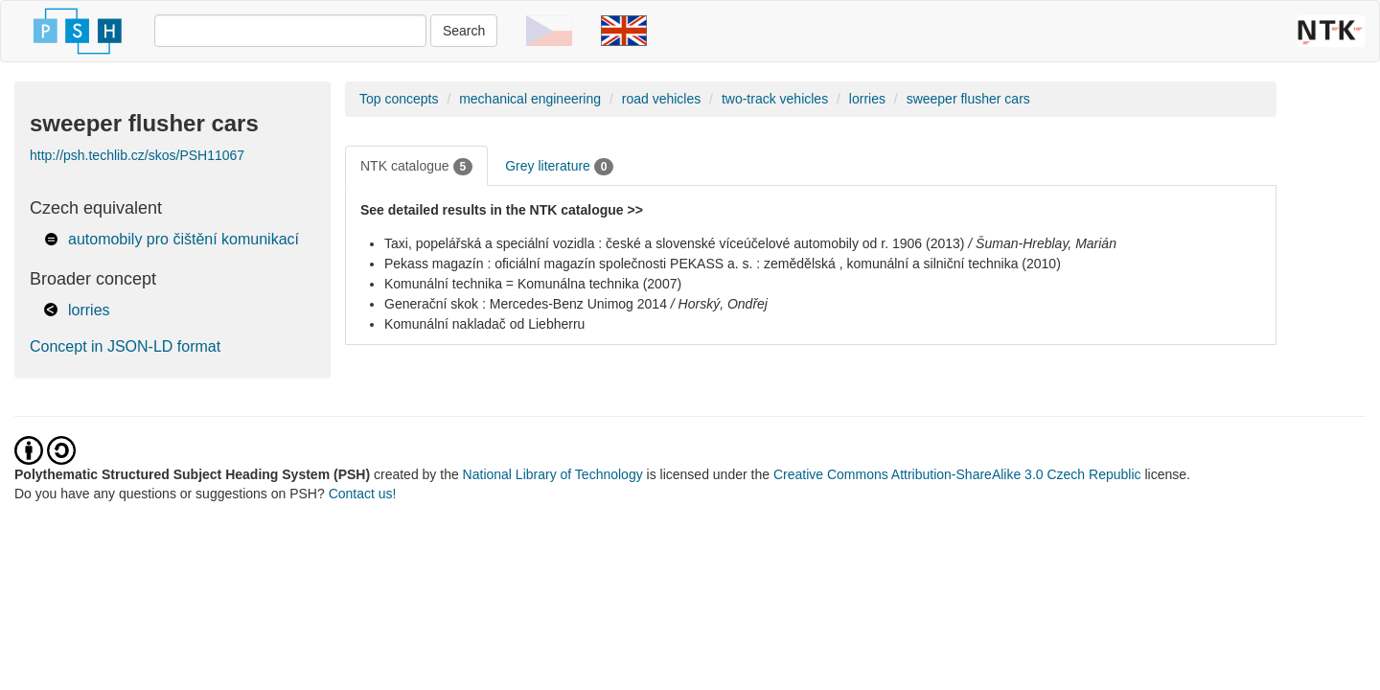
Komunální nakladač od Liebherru (484, 324)
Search (464, 30)
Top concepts (399, 98)
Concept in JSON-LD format (125, 346)
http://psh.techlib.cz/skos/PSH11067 (137, 155)
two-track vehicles (775, 98)
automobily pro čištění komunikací (183, 239)
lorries (89, 310)
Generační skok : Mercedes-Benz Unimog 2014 (525, 303)
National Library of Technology (553, 474)
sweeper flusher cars (968, 98)
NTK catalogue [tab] (416, 166)
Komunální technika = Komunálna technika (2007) (532, 283)
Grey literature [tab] (559, 166)
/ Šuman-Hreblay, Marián (1042, 243)
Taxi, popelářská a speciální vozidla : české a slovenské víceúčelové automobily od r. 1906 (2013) (674, 243)
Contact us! (363, 493)
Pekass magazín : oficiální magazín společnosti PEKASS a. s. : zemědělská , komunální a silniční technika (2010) (722, 263)
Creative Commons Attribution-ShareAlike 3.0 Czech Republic (959, 474)
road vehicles (662, 98)
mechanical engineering (530, 98)
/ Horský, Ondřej (719, 303)
